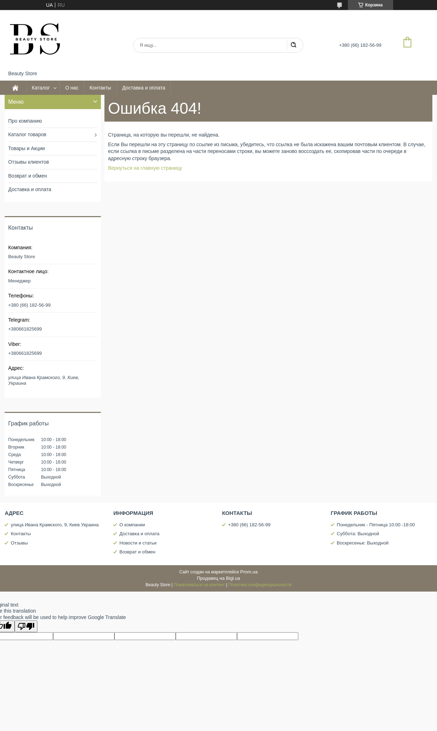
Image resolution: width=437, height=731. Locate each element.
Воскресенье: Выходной (363, 543)
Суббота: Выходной (358, 533)
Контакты (100, 88)
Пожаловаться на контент (199, 584)
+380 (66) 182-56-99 (249, 524)
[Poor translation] (26, 626)
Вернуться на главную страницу (145, 168)
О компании (132, 524)
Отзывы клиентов (28, 162)
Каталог (41, 88)
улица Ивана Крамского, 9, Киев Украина (55, 524)
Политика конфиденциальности (260, 584)
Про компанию (25, 121)
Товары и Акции (26, 148)
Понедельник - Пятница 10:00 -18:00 (376, 524)
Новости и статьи (137, 543)
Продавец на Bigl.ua (218, 578)
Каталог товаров (27, 134)
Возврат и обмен (27, 176)
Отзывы (19, 543)
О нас (71, 88)
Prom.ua (249, 571)
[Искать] (293, 45)
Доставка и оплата (143, 88)
